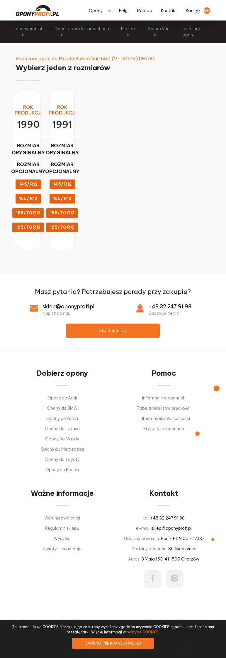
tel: (164, 518)
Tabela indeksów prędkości (164, 408)
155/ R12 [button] (28, 198)
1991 (62, 124)
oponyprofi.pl (29, 28)
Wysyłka (62, 538)
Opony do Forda (62, 418)
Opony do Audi (62, 398)
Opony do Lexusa (62, 428)
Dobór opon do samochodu (82, 28)
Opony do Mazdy (62, 439)
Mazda (128, 28)
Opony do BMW (62, 408)
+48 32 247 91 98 (170, 306)
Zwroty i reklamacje (62, 548)
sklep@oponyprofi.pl (68, 306)
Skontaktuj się (113, 330)
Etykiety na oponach (163, 428)
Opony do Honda (62, 469)
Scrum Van (158, 28)
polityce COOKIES (143, 632)
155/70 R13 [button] (28, 213)
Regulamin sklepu (62, 528)
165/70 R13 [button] (28, 227)
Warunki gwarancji (62, 518)
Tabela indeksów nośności (164, 418)
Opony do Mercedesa (62, 449)
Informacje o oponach (164, 398)
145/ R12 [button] (28, 184)
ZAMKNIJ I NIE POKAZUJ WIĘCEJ (113, 643)
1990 (28, 124)
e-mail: (164, 528)
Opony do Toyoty (62, 459)
